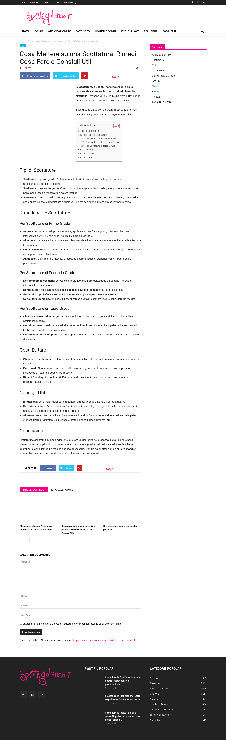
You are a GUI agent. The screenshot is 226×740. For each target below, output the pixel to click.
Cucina (154, 699)
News (30, 40)
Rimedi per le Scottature (93, 134)
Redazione (33, 2)
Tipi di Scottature (89, 130)
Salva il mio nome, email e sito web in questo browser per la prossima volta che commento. (71, 623)
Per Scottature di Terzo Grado (100, 145)
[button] (202, 31)
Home (22, 2)
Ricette (156, 96)
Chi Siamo (45, 2)
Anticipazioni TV (59, 31)
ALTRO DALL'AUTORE (61, 489)
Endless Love (130, 31)
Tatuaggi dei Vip (161, 102)
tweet (115, 77)
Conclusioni (86, 157)
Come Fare (169, 31)
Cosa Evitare (87, 149)
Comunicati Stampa (163, 75)
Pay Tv (155, 91)
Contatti (57, 2)
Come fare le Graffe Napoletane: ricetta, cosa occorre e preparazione (123, 681)
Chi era (156, 65)
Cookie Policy (70, 2)
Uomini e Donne (105, 31)
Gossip (38, 31)
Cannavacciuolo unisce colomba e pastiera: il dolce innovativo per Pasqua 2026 (78, 529)
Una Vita (155, 693)
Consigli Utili (87, 153)
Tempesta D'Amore (161, 714)
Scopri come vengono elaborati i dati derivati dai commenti (103, 640)
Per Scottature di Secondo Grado (102, 142)
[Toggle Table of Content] (115, 126)
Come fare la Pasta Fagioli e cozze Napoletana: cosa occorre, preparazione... (123, 716)
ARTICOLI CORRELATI (34, 489)
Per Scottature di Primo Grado (101, 138)
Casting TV (83, 31)
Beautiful (151, 31)
